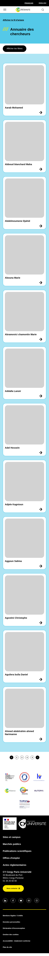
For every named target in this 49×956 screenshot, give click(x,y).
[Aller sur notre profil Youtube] (28, 900)
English (42, 3)
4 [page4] (27, 757)
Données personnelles (11, 922)
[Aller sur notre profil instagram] (36, 900)
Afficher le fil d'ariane (13, 20)
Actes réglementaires (14, 865)
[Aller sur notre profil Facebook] (13, 900)
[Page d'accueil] (23, 9)
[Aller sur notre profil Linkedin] (5, 900)
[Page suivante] (37, 757)
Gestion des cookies (11, 934)
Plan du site (7, 947)
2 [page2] (16, 757)
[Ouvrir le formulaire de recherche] (42, 9)
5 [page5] (32, 757)
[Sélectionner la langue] (29, 3)
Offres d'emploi (11, 858)
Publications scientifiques (17, 851)
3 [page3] (21, 757)
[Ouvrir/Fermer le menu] (5, 10)
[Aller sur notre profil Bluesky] (21, 900)
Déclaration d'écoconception (14, 928)
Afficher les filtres (15, 48)
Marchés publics (12, 844)
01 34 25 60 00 (10, 881)
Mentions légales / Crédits (13, 916)
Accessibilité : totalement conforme (16, 941)
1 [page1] (11, 757)
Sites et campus (11, 837)
